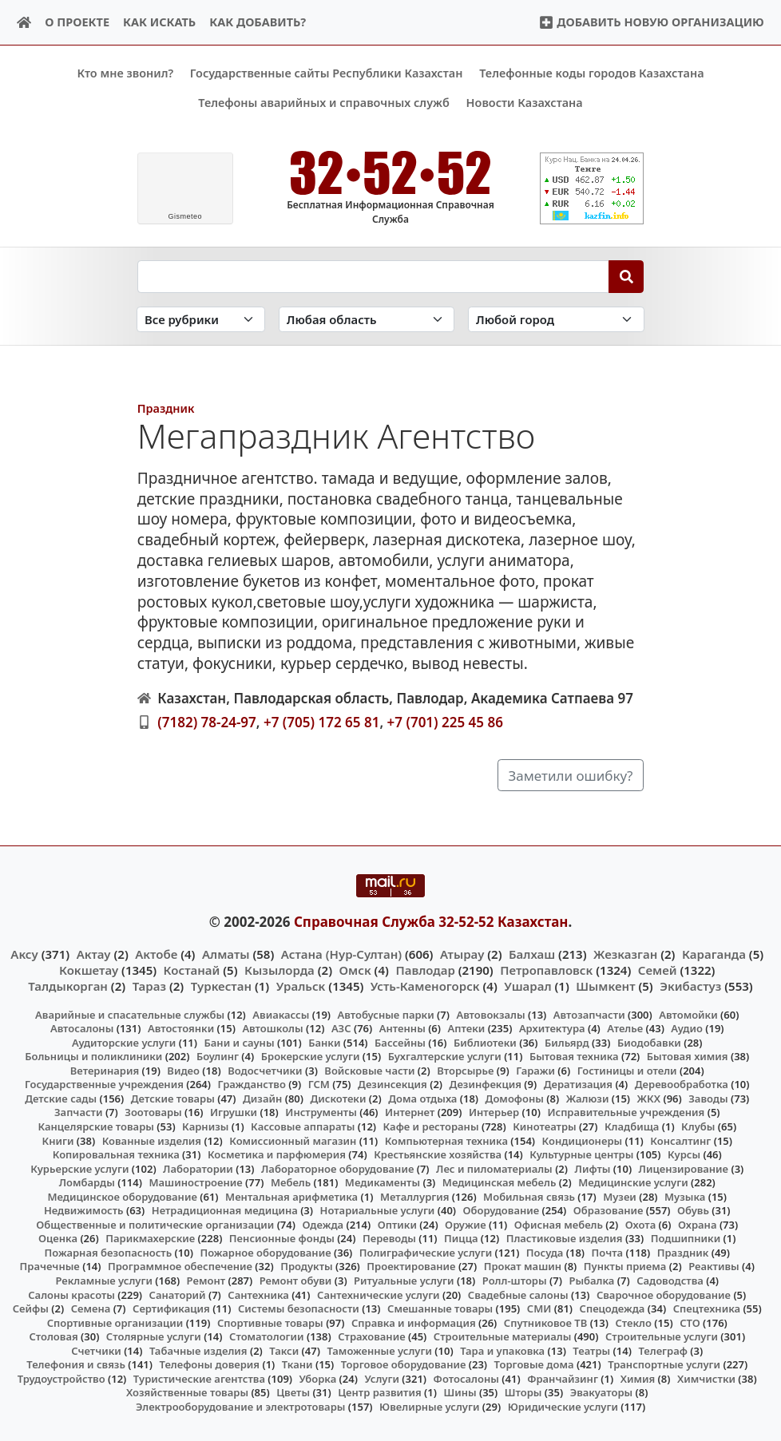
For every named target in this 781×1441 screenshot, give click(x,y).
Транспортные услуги (664, 1364)
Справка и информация (413, 1322)
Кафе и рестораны (431, 1126)
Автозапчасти (589, 1014)
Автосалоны (81, 1028)
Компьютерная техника (446, 1140)
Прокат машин (522, 1266)
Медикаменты (382, 1182)
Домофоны (515, 1098)
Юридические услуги (563, 1406)
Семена (91, 1308)
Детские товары (173, 1098)
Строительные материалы (503, 1336)
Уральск (301, 986)
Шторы (523, 1392)
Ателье (625, 1028)
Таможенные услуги (379, 1350)
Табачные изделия (198, 1350)
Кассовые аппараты (303, 1126)
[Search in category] (201, 319)
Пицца (461, 1238)
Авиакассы (280, 1014)
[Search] (626, 276)
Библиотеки (485, 1042)
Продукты (306, 1266)
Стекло (633, 1322)
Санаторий (177, 1294)
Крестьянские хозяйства (438, 1154)
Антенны (402, 1028)
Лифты (593, 1168)
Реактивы (713, 1266)
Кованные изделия (151, 1140)
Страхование (371, 1336)
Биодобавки (649, 1042)
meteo (185, 216)
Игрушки (233, 1112)
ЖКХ (648, 1098)
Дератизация (578, 1084)
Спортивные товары (270, 1322)
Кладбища (632, 1126)
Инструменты (321, 1112)
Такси (284, 1350)
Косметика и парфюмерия (277, 1154)
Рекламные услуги (104, 1280)
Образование (608, 1210)
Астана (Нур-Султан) (341, 954)
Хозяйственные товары (187, 1392)
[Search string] (373, 276)
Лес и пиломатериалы (494, 1168)
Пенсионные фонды (282, 1238)
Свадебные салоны (518, 1294)
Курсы (684, 1154)
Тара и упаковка (502, 1350)
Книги (57, 1140)
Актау (94, 954)
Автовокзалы (490, 1014)
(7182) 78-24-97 (206, 721)
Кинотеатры (545, 1126)
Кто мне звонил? (125, 73)
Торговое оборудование (403, 1364)
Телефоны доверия (210, 1364)
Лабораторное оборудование (337, 1168)
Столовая (53, 1336)
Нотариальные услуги (377, 1210)
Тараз (149, 986)
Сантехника (258, 1294)
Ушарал (527, 986)
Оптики (397, 1224)
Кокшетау (88, 970)
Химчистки (706, 1379)
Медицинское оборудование (121, 1196)
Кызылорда (279, 970)
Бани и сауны (239, 1042)
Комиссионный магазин (292, 1140)
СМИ (539, 1308)
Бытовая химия (687, 1056)
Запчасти (78, 1112)
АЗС (341, 1028)
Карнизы (205, 1126)
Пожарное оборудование (265, 1252)
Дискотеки (339, 1098)
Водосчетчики (265, 1070)
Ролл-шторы (514, 1280)
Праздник (166, 408)
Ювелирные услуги (429, 1406)
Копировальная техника (116, 1154)
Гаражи (535, 1070)
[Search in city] (556, 319)
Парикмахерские (150, 1238)
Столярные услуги (153, 1336)
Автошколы (272, 1028)
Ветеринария (104, 1070)
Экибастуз (690, 986)
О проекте (77, 22)
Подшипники (685, 1238)
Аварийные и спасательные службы (129, 1014)
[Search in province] (366, 319)
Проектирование (411, 1266)
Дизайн (262, 1098)
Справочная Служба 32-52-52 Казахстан (431, 922)
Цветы (293, 1392)
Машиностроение (195, 1182)
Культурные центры (581, 1154)
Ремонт (206, 1280)
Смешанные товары (440, 1308)
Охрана (697, 1224)
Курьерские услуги (79, 1168)
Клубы (698, 1126)
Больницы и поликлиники (93, 1056)
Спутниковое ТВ (545, 1322)
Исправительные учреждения (625, 1112)
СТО (690, 1322)
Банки (324, 1042)
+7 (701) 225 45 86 (445, 721)
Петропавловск (546, 970)
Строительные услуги (661, 1336)
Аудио (687, 1028)
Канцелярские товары (96, 1126)
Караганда (714, 954)
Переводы (389, 1238)
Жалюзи (587, 1098)
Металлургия (415, 1196)
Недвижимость (84, 1210)
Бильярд (567, 1042)
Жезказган (625, 954)
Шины (459, 1392)
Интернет (409, 1112)
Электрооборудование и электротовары (241, 1406)
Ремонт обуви (296, 1280)
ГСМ (319, 1084)
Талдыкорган (68, 986)
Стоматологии (266, 1336)
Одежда (322, 1224)
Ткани (297, 1364)
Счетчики (96, 1350)
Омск (355, 970)
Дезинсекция (392, 1084)
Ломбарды (87, 1182)
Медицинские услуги (633, 1182)
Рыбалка (591, 1280)
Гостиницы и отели (627, 1070)
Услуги (381, 1379)
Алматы (226, 954)
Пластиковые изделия (564, 1238)
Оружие (465, 1224)
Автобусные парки (386, 1014)
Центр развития (379, 1392)
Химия (638, 1379)
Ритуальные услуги (404, 1280)
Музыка (684, 1196)
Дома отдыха (422, 1098)
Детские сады (61, 1098)
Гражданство (251, 1084)
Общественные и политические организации (155, 1224)
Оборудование (501, 1210)
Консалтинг (680, 1140)
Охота (640, 1224)
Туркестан (221, 986)
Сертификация (171, 1308)
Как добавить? (257, 22)
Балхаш (532, 954)
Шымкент (605, 986)
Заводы (707, 1098)
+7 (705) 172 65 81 (321, 721)
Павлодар (424, 970)
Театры (591, 1350)
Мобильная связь (529, 1196)
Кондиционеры (582, 1140)
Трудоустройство (61, 1379)
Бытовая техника (574, 1056)
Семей (657, 970)
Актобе (156, 954)
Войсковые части (369, 1070)
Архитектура (552, 1028)
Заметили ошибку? (571, 775)
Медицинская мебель (499, 1182)
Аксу (24, 954)
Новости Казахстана (524, 102)
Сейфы (31, 1308)
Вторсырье (465, 1070)
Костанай (192, 970)
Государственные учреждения (104, 1084)
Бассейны (400, 1042)
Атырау (462, 954)
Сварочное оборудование (664, 1294)
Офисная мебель (558, 1224)
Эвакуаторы (601, 1392)
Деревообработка (681, 1084)
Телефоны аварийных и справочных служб (324, 102)
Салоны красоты (71, 1294)
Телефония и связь (75, 1364)
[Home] (24, 22)
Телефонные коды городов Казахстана (591, 73)
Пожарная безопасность (108, 1252)
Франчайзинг (562, 1379)
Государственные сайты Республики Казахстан (326, 73)
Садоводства (670, 1280)
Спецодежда (612, 1308)
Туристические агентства (199, 1379)
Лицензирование (683, 1168)
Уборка (318, 1379)
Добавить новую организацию (651, 22)
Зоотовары (153, 1112)
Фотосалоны (466, 1379)
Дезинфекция (485, 1084)
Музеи (619, 1196)
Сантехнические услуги (378, 1294)
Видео (183, 1070)
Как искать (159, 22)
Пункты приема (625, 1266)
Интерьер (494, 1112)
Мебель (291, 1182)
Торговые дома (534, 1364)
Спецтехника (706, 1308)
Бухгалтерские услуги (445, 1056)
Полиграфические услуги (425, 1252)
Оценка (57, 1238)
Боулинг (217, 1056)
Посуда (545, 1252)
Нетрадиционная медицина (225, 1210)
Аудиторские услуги (124, 1042)
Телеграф (663, 1350)
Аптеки (467, 1028)
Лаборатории (198, 1168)
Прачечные (50, 1266)
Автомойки (688, 1014)
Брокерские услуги (310, 1056)
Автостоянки (181, 1028)
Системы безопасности (298, 1308)
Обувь (693, 1210)
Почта (608, 1252)
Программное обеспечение (180, 1266)
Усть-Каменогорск (425, 986)
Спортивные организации (115, 1322)
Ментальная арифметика (291, 1196)
